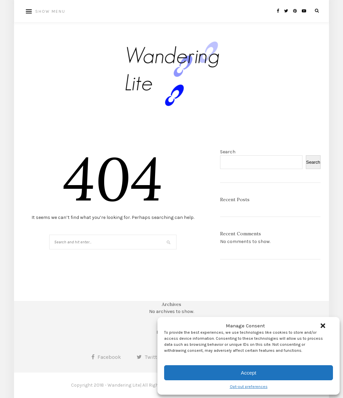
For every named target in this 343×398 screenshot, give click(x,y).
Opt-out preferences (249, 386)
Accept (248, 373)
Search (227, 152)
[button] (323, 325)
